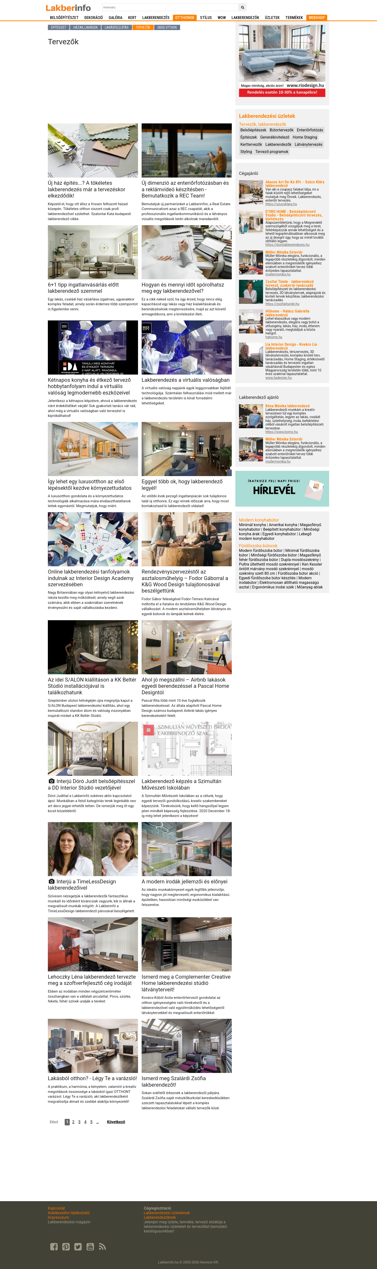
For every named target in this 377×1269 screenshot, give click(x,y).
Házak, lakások (85, 27)
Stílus (206, 17)
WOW (222, 17)
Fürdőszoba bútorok (258, 545)
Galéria (115, 17)
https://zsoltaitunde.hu (282, 304)
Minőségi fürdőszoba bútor (274, 555)
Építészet (58, 27)
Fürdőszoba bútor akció (298, 573)
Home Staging (305, 137)
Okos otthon (167, 27)
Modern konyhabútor (259, 520)
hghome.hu (273, 337)
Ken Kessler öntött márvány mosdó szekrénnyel (280, 566)
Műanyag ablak (310, 587)
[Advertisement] (140, 86)
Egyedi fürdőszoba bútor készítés (267, 578)
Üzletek (272, 17)
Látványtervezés (308, 144)
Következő (116, 1122)
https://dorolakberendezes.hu (287, 245)
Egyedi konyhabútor (279, 534)
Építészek (248, 137)
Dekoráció (93, 17)
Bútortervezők (282, 130)
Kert (132, 17)
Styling (246, 151)
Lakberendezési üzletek (267, 116)
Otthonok (184, 17)
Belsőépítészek (253, 130)
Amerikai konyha (283, 525)
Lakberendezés (156, 17)
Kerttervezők (251, 144)
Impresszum (58, 1217)
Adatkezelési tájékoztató (69, 1213)
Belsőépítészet (64, 17)
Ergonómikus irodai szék (273, 587)
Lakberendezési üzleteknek (167, 1213)
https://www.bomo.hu (281, 432)
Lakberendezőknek (160, 1217)
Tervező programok (271, 151)
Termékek (294, 17)
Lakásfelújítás (117, 27)
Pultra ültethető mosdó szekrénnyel (269, 564)
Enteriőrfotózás (310, 130)
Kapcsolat (56, 1208)
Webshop (317, 17)
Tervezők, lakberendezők (262, 124)
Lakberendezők (245, 17)
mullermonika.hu (277, 274)
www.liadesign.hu (278, 378)
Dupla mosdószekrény (300, 559)
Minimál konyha (252, 525)
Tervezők (143, 27)
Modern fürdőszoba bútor (261, 550)
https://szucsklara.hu (281, 204)
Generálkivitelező (274, 137)
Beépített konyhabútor (282, 529)
